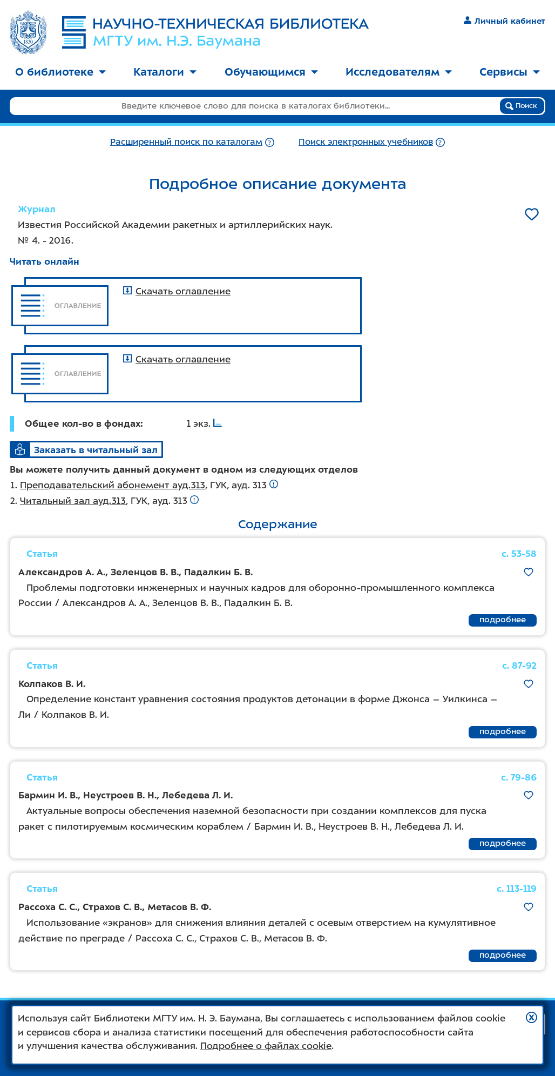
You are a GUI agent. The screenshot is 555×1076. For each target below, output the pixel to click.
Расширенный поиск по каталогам (186, 141)
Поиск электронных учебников (366, 141)
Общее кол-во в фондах (82, 423)
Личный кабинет (504, 21)
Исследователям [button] (399, 72)
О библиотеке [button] (60, 72)
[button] (531, 1017)
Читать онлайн (44, 261)
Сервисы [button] (509, 72)
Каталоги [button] (165, 72)
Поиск (521, 106)
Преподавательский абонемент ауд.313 (112, 485)
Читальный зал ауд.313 (73, 501)
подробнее (502, 619)
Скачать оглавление (177, 291)
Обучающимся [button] (271, 72)
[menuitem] (60, 72)
